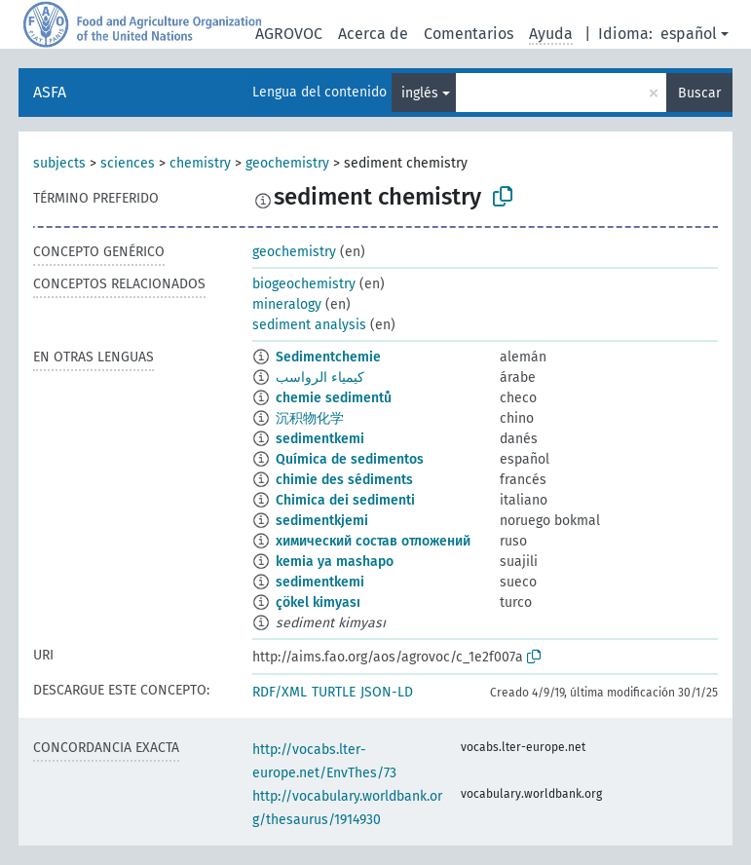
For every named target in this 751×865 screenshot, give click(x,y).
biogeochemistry (304, 284)
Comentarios (468, 33)
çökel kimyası (318, 602)
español (688, 33)
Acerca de (373, 33)
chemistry (200, 163)
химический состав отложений (373, 541)
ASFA (49, 92)
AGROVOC (288, 33)
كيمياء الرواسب (320, 377)
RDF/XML (279, 692)
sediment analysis (309, 325)
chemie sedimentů (334, 398)
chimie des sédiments (344, 479)
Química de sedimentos (350, 459)
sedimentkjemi (322, 520)
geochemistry (287, 163)
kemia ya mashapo (335, 561)
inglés (419, 93)
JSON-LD (386, 692)
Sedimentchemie (328, 357)
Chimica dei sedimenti (345, 500)
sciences (127, 163)
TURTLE (334, 692)
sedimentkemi (320, 439)
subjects (59, 163)
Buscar (699, 93)
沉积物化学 (310, 418)
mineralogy (286, 304)
